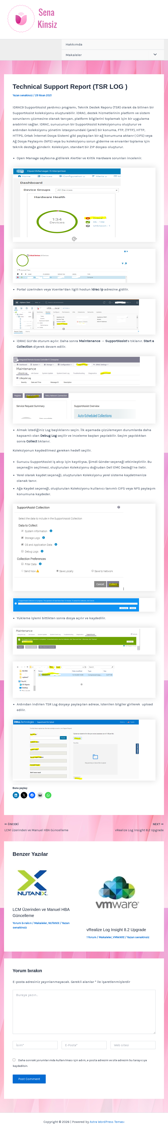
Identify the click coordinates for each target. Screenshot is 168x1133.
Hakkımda (74, 44)
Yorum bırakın (22, 923)
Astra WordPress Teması (107, 1122)
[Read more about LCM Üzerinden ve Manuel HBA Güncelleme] (33, 882)
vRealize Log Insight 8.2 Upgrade (116, 929)
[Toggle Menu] (154, 55)
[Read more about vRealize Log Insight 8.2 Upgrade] (117, 892)
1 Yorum (91, 937)
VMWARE (118, 937)
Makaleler (74, 55)
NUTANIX (53, 923)
